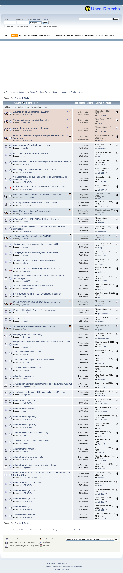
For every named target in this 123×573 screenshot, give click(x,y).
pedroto (25, 452)
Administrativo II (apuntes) (25, 490)
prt (23, 156)
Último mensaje (103, 103)
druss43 (26, 321)
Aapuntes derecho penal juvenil (27, 352)
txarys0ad (26, 395)
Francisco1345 (28, 197)
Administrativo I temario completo (28, 457)
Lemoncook (27, 347)
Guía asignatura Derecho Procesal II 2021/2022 (34, 170)
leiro (24, 297)
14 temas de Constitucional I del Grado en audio (34, 260)
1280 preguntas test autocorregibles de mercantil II (35, 252)
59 (20, 98)
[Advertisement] (63, 63)
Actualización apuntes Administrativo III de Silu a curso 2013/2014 (42, 384)
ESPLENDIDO (28, 478)
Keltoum (101, 477)
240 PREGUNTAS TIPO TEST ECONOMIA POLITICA (37, 294)
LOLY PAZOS (103, 206)
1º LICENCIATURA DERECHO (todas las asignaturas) (37, 268)
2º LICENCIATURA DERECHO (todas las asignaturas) (37, 302)
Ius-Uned (26, 370)
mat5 (100, 355)
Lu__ (24, 205)
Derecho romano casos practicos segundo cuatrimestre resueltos (42, 161)
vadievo (25, 379)
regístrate (44, 19)
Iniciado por (32, 103)
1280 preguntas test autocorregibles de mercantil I (35, 244)
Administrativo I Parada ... (24, 449)
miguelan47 (102, 379)
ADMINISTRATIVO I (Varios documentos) (31, 441)
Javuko (25, 239)
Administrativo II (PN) (22, 507)
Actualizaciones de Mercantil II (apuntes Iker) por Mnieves (39, 392)
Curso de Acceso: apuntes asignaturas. (32, 128)
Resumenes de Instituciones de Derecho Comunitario (37, 195)
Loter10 (101, 452)
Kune (25, 337)
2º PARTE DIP (19, 318)
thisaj (100, 248)
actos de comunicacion (23, 376)
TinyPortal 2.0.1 (49, 566)
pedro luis (26, 271)
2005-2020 (61, 566)
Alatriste (25, 443)
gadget (100, 305)
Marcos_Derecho (29, 288)
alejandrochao (103, 149)
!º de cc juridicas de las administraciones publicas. (35, 203)
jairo (99, 428)
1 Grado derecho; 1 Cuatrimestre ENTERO (32, 236)
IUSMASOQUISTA (30, 214)
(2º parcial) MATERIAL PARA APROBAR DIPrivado (36, 219)
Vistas (90, 103)
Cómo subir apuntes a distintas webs (31, 120)
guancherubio (103, 314)
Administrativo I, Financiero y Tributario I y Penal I (35, 465)
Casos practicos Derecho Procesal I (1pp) (31, 145)
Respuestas (79, 103)
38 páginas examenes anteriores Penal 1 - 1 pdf (34, 326)
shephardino (102, 412)
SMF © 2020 (61, 564)
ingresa (36, 19)
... (18, 98)
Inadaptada (27, 231)
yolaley (25, 263)
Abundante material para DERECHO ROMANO (34, 360)
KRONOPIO (102, 395)
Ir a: (64, 539)
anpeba (25, 148)
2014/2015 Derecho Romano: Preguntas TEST (34, 286)
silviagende (102, 256)
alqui (24, 411)
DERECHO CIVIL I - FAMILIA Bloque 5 (30, 153)
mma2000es (27, 281)
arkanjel (25, 247)
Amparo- (25, 362)
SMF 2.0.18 (51, 564)
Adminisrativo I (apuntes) (24, 400)
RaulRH (25, 354)
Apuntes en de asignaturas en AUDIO (31, 112)
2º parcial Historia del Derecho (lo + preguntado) (34, 310)
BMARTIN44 (27, 164)
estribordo (101, 387)
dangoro (26, 387)
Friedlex (26, 222)
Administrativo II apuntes (24, 515)
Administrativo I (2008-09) (24, 408)
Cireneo (101, 240)
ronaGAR (101, 468)
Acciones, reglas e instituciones (27, 368)
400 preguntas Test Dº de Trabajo (28, 334)
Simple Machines (72, 564)
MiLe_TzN (26, 123)
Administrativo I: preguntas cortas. (28, 482)
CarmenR (101, 444)
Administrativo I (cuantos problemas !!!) (30, 433)
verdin (100, 486)
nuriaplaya (102, 289)
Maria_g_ (101, 123)
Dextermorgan (103, 338)
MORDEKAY (27, 115)
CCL (99, 371)
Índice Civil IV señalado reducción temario (32, 211)
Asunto (19, 103)
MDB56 (100, 214)
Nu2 (99, 198)
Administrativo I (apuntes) (24, 416)
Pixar (24, 329)
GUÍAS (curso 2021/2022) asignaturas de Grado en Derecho (40, 187)
